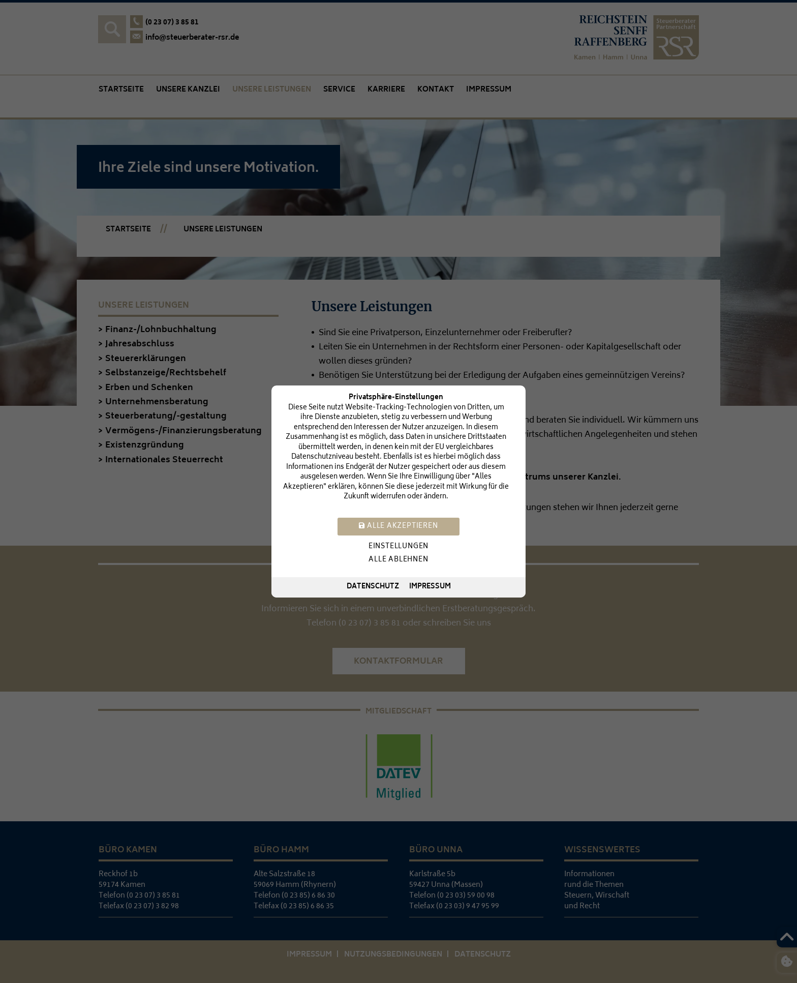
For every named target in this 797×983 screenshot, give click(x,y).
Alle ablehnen (398, 560)
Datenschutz (373, 587)
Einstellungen (398, 547)
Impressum (430, 587)
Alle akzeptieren (398, 526)
